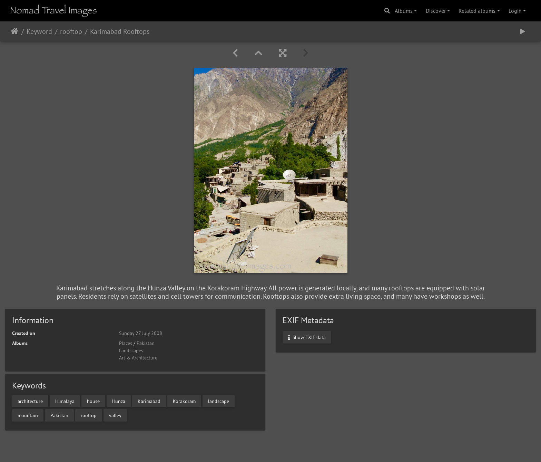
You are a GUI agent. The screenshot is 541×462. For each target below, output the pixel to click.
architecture (30, 401)
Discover (436, 10)
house (93, 401)
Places (125, 343)
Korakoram (184, 401)
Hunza (118, 401)
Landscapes (131, 350)
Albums (404, 10)
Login (515, 10)
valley (115, 415)
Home (15, 31)
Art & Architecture (138, 358)
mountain (28, 415)
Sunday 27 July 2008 (140, 333)
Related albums (477, 10)
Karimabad (149, 401)
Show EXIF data (307, 337)
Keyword (39, 31)
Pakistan (146, 343)
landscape (218, 401)
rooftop (71, 31)
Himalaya (65, 401)
